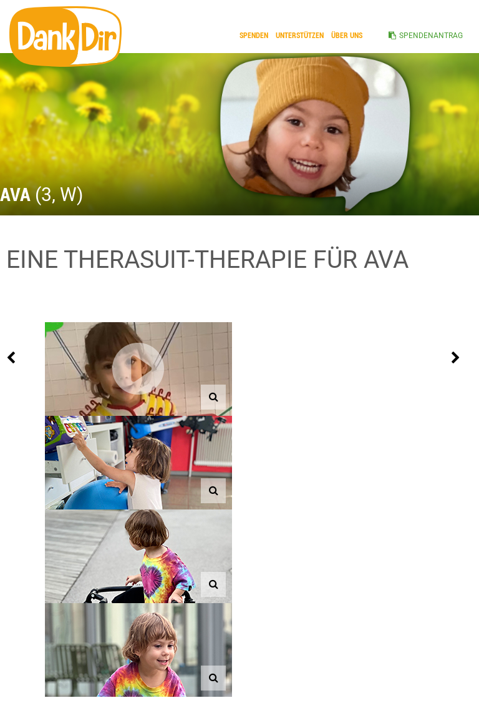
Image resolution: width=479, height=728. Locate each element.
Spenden (254, 35)
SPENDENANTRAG (431, 35)
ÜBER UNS (346, 35)
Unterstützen (300, 35)
